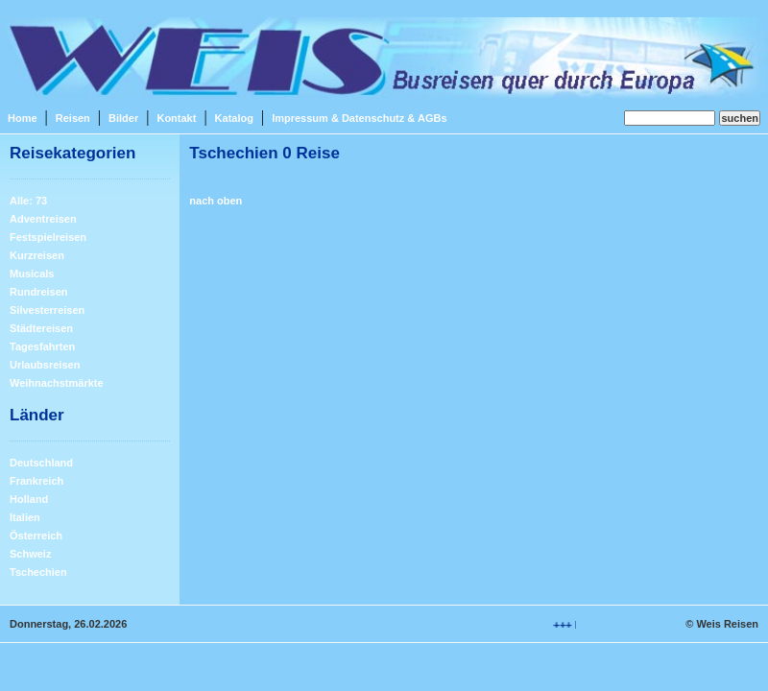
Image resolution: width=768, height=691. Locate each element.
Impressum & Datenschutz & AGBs (359, 118)
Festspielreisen (48, 237)
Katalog (234, 118)
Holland (29, 499)
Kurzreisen (37, 255)
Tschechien (38, 572)
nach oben (215, 200)
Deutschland (41, 462)
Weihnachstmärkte (57, 383)
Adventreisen (43, 219)
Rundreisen (39, 292)
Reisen (73, 118)
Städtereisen (41, 328)
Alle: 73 (28, 200)
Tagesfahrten (42, 346)
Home (22, 118)
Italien (25, 517)
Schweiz (30, 554)
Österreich (36, 535)
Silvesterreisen (47, 310)
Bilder (123, 118)
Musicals (32, 273)
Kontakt (176, 118)
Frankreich (36, 481)
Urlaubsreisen (45, 364)
